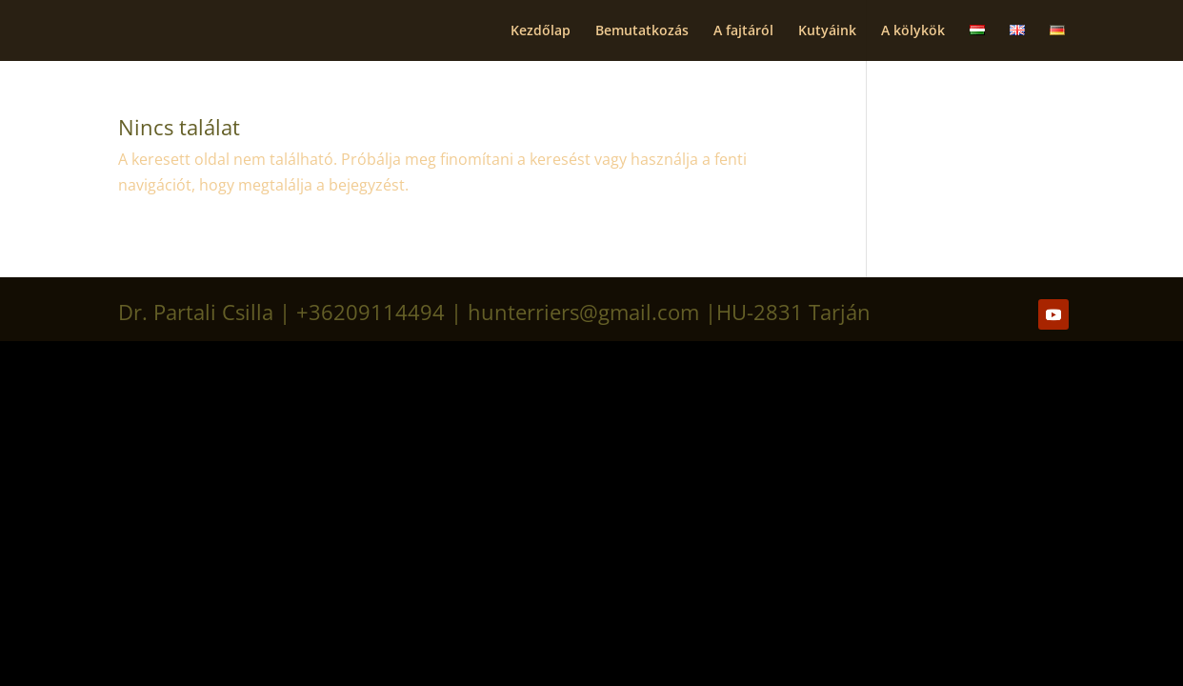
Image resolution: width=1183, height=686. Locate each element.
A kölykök (913, 31)
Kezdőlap (541, 31)
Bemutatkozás (642, 31)
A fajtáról (743, 31)
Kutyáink (827, 31)
